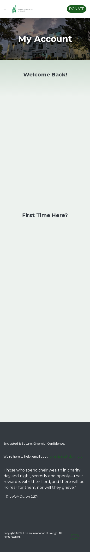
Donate (76, 9)
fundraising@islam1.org (65, 456)
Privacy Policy (75, 536)
